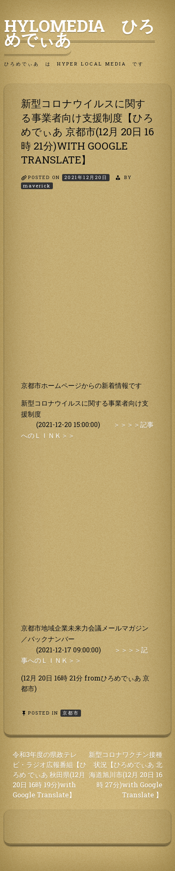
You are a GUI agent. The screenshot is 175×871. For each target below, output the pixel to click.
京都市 (71, 713)
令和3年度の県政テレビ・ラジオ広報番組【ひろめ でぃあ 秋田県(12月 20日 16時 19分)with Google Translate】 (49, 774)
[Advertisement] (87, 292)
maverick (37, 185)
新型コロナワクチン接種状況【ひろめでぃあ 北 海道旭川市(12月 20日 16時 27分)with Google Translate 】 (125, 774)
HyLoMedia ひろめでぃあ (79, 32)
